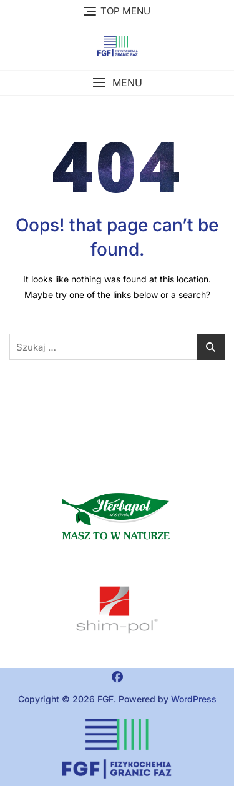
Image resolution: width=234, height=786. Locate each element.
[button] (117, 83)
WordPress (194, 699)
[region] (117, 610)
